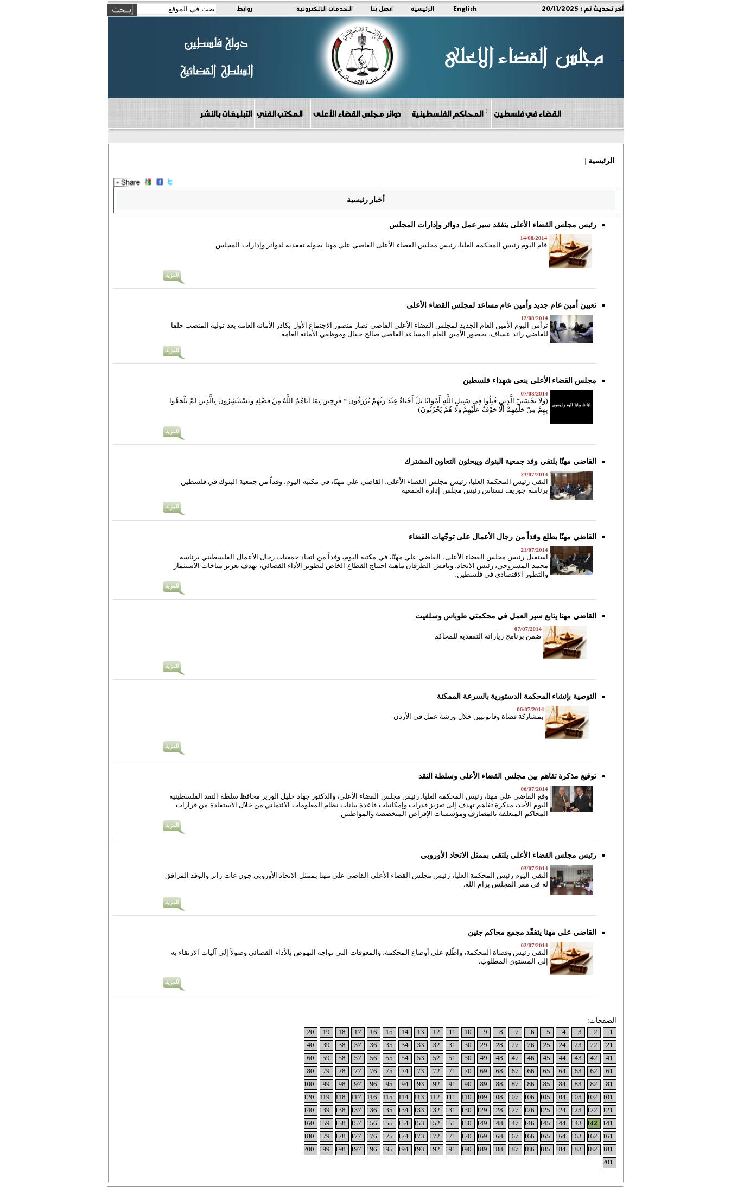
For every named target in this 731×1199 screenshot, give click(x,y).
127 (513, 1110)
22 (593, 1045)
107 (513, 1097)
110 (466, 1097)
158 (340, 1123)
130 (466, 1110)
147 (513, 1123)
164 (560, 1136)
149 (481, 1123)
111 (451, 1097)
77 (357, 1071)
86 (531, 1084)
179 (324, 1136)
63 (578, 1071)
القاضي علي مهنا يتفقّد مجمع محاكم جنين (532, 932)
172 (434, 1136)
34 (405, 1045)
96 (373, 1084)
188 (497, 1149)
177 (356, 1136)
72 (436, 1071)
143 (576, 1123)
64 (562, 1071)
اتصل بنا (382, 8)
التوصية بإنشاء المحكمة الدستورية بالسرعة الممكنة (516, 696)
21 (609, 1045)
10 (468, 1032)
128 (497, 1110)
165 (544, 1136)
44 (562, 1058)
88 (499, 1084)
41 (609, 1058)
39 (326, 1045)
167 (513, 1136)
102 (592, 1097)
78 (342, 1071)
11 (452, 1032)
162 (592, 1136)
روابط (244, 8)
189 (481, 1149)
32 (436, 1045)
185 (544, 1149)
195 (387, 1149)
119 (324, 1097)
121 (607, 1110)
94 (405, 1084)
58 (342, 1058)
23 (578, 1045)
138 (340, 1110)
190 (466, 1149)
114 (403, 1097)
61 (609, 1071)
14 (405, 1032)
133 (419, 1110)
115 (387, 1097)
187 (513, 1149)
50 (468, 1058)
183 (576, 1149)
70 (468, 1071)
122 (592, 1110)
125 (544, 1110)
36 (373, 1045)
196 (371, 1149)
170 (466, 1136)
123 (576, 1110)
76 (373, 1071)
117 (356, 1097)
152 (434, 1123)
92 (436, 1084)
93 (420, 1084)
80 (310, 1071)
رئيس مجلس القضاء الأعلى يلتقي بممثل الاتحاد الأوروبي (508, 855)
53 (420, 1058)
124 (560, 1110)
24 (562, 1045)
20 (310, 1032)
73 (420, 1071)
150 (466, 1123)
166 (529, 1136)
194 (403, 1149)
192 (434, 1149)
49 (483, 1058)
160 (308, 1123)
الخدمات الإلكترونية (324, 8)
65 (546, 1071)
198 (340, 1149)
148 (497, 1123)
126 (529, 1110)
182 (592, 1149)
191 (450, 1149)
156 (371, 1123)
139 (324, 1110)
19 (326, 1032)
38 (342, 1045)
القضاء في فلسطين (529, 113)
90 (468, 1084)
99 (326, 1084)
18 (342, 1032)
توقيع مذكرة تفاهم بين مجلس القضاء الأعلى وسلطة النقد (507, 776)
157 (356, 1123)
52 (436, 1058)
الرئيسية (422, 8)
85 (546, 1084)
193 (419, 1149)
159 (324, 1123)
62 (593, 1071)
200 (308, 1149)
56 (373, 1058)
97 (357, 1084)
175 (387, 1136)
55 (389, 1058)
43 (578, 1058)
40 (310, 1045)
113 (419, 1097)
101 (607, 1097)
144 (560, 1123)
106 (529, 1097)
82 (593, 1084)
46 (531, 1058)
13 (420, 1032)
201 (607, 1162)
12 (436, 1032)
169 (481, 1136)
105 (544, 1097)
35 (389, 1045)
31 (452, 1045)
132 (434, 1110)
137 (356, 1110)
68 (499, 1071)
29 (483, 1045)
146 (529, 1123)
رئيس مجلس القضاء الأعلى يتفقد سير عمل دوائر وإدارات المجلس (492, 225)
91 (452, 1084)
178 (340, 1136)
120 (308, 1097)
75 (389, 1071)
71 (452, 1071)
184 (560, 1149)
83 (578, 1084)
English (465, 8)
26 (531, 1045)
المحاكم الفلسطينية (449, 113)
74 (405, 1071)
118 (340, 1097)
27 (515, 1045)
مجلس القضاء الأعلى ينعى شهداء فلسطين (529, 381)
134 (403, 1110)
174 (403, 1136)
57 (357, 1058)
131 (450, 1110)
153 (419, 1123)
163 (576, 1136)
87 (515, 1084)
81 (609, 1084)
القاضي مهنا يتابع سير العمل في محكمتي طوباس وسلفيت (505, 616)
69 (483, 1071)
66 (531, 1071)
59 (326, 1058)
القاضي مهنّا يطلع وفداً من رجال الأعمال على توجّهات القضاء (502, 537)
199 (324, 1149)
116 (371, 1097)
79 (326, 1071)
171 (450, 1136)
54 (405, 1058)
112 (434, 1097)
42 (593, 1058)
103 (576, 1097)
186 (529, 1149)
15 (389, 1032)
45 (546, 1058)
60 (310, 1058)
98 (342, 1084)
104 (560, 1097)
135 (387, 1110)
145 (544, 1123)
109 (481, 1097)
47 (515, 1058)
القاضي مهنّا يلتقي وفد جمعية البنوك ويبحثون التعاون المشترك (500, 461)
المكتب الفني (282, 113)
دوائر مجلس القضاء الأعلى (359, 113)
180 (308, 1136)
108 (497, 1097)
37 (357, 1045)
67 (515, 1071)
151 (450, 1123)
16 (373, 1032)
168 (497, 1136)
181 (607, 1149)
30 (468, 1045)
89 (483, 1084)
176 (371, 1136)
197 (356, 1149)
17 (357, 1032)
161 (607, 1136)
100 (308, 1084)
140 (308, 1110)
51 (452, 1058)
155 (387, 1123)
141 (607, 1123)
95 (389, 1084)
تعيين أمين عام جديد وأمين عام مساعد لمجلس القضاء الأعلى (501, 305)
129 (481, 1110)
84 (562, 1084)
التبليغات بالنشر (226, 113)
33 (420, 1045)
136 (371, 1110)
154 (403, 1123)
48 (499, 1058)
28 (499, 1045)
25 (546, 1045)
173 (419, 1136)
